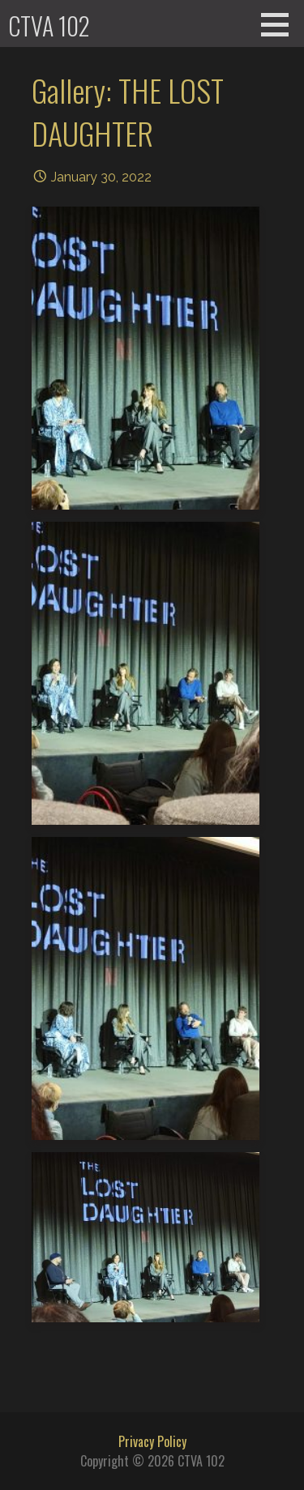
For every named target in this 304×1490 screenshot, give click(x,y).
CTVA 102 (49, 25)
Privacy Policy (152, 1441)
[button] (280, 24)
